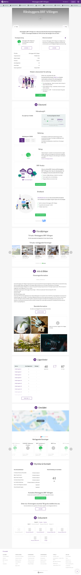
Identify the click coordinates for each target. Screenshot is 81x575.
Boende (40, 522)
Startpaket (5, 563)
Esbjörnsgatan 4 (18, 371)
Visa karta (40, 420)
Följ (65, 26)
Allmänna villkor (68, 561)
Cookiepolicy (68, 565)
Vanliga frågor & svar (56, 565)
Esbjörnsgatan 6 (18, 374)
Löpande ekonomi (18, 558)
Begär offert (17, 565)
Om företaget (68, 556)
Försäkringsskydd (31, 558)
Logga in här (40, 311)
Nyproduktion (42, 561)
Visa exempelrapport (28, 179)
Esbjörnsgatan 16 (18, 389)
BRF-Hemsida (5, 560)
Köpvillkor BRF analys (69, 567)
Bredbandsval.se (42, 197)
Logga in (73, 1)
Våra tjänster (65, 1)
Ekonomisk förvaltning (19, 556)
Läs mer (26, 47)
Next (71, 252)
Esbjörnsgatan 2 (18, 369)
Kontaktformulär (40, 497)
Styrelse (45, 522)
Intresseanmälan (43, 563)
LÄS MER (54, 47)
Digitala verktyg (18, 560)
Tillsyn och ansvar (31, 560)
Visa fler (27, 398)
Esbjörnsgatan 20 (18, 394)
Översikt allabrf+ (6, 556)
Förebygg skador (31, 561)
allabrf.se (55, 77)
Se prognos (61, 124)
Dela (16, 26)
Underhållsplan (18, 561)
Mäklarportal (55, 563)
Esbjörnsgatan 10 (18, 380)
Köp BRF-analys (56, 556)
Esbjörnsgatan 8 (18, 377)
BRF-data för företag (57, 561)
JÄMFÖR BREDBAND (40, 214)
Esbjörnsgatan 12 (18, 383)
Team (67, 558)
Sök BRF (5, 551)
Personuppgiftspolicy (69, 563)
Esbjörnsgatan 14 (18, 386)
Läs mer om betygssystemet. (47, 158)
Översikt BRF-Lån (43, 556)
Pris (3, 561)
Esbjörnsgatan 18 (18, 391)
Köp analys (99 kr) (40, 184)
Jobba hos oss (68, 560)
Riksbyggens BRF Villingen (40, 2)
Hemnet (4, 558)
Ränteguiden (42, 558)
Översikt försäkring (31, 556)
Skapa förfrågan (31, 563)
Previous (10, 252)
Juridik (16, 563)
